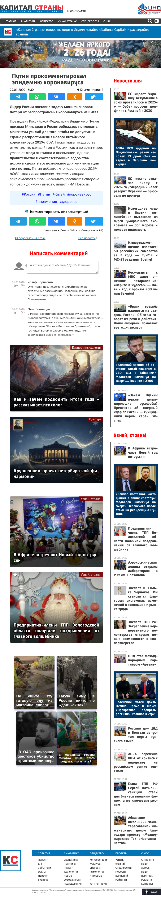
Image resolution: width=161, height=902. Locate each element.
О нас (106, 21)
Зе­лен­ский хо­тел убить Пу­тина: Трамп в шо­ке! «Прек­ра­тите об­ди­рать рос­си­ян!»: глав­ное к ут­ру (136, 708)
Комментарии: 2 (91, 90)
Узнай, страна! (67, 21)
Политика (70, 863)
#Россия (28, 194)
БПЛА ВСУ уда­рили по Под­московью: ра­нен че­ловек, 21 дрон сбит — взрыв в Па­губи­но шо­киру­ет (136, 156)
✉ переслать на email (30, 238)
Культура (95, 419)
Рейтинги (121, 879)
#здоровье (68, 201)
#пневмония (46, 201)
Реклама (146, 879)
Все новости (87, 238)
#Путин (44, 194)
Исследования (73, 883)
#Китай (59, 194)
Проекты (121, 853)
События (44, 853)
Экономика (71, 860)
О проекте (147, 860)
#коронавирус (79, 194)
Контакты (147, 883)
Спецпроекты (90, 21)
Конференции (98, 860)
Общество (46, 21)
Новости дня (128, 81)
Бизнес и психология (86, 348)
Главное (11, 21)
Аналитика (28, 21)
